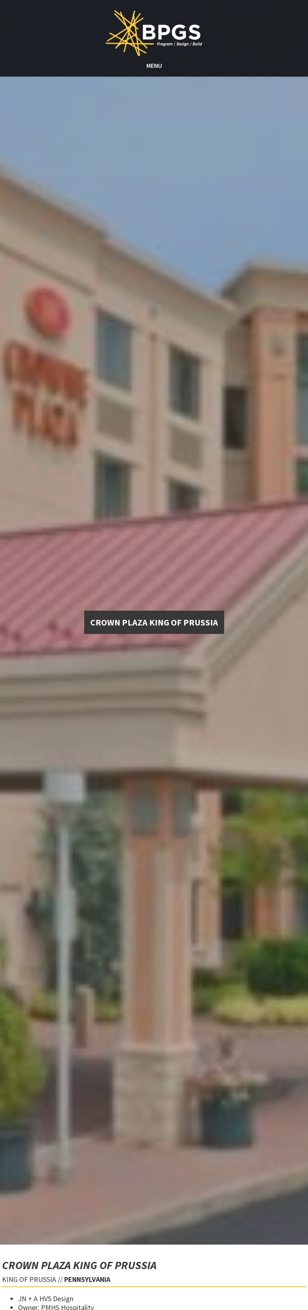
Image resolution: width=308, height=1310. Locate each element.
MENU (154, 65)
